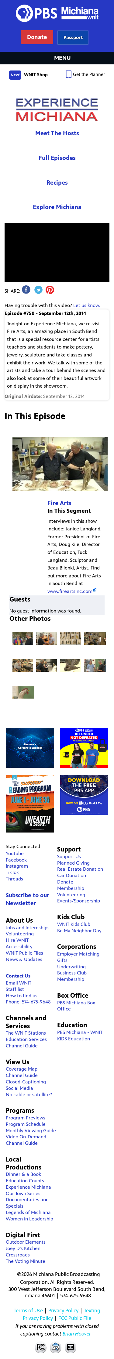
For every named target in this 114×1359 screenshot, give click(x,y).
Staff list (15, 989)
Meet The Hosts (57, 133)
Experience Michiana (57, 109)
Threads (14, 879)
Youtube (15, 853)
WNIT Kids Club (73, 924)
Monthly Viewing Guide (31, 1130)
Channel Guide (22, 1046)
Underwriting (71, 967)
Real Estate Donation (80, 869)
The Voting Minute (25, 1261)
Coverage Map (21, 1069)
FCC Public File (74, 1318)
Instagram (17, 866)
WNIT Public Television (57, 26)
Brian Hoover (77, 1334)
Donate (65, 882)
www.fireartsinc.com (69, 591)
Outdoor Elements (26, 1242)
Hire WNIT (17, 940)
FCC (40, 1347)
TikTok (12, 872)
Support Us (69, 856)
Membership (70, 888)
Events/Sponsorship (78, 901)
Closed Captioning (71, 1347)
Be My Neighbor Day (79, 931)
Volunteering (20, 934)
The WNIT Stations (26, 1033)
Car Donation (71, 875)
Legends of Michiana (28, 1212)
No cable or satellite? (29, 1094)
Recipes (57, 182)
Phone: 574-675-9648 (28, 1002)
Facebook (16, 860)
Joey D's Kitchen (23, 1248)
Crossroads (18, 1255)
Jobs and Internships (28, 928)
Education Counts (25, 1181)
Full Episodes (57, 157)
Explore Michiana (57, 207)
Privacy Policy (63, 1310)
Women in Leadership (29, 1219)
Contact (56, 1347)
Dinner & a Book (23, 1174)
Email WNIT (18, 983)
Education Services (26, 1039)
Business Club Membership (72, 976)
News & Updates (24, 959)
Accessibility (19, 946)
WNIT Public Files (24, 953)
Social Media (19, 1088)
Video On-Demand (26, 1137)
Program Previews (25, 1118)
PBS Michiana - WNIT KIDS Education (79, 1035)
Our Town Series (23, 1193)
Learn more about (73, 37)
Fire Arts (59, 503)
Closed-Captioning (26, 1082)
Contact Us (18, 976)
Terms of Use (28, 1310)
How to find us (21, 996)
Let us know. (86, 305)
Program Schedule (26, 1124)
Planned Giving (73, 863)
